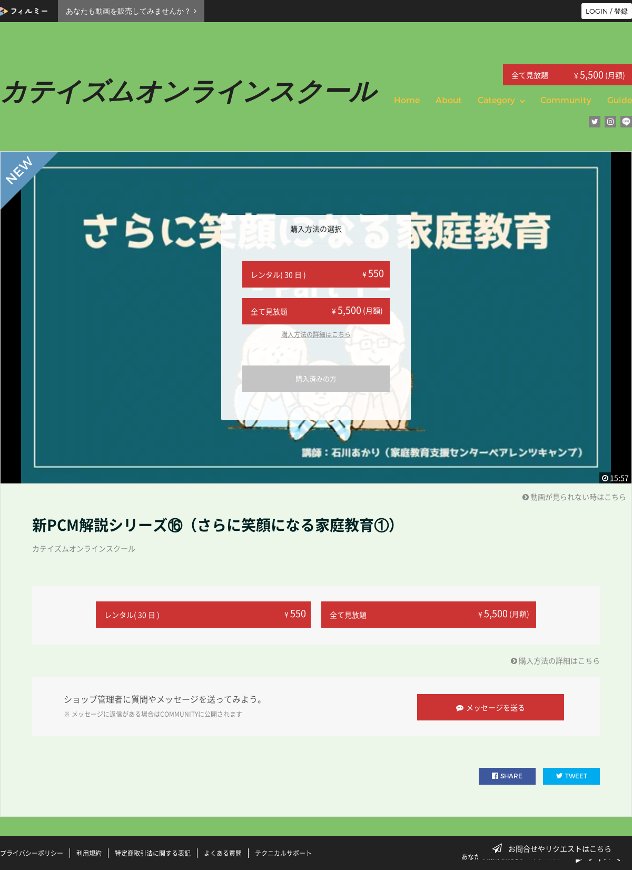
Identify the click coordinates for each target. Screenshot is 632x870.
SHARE (507, 773)
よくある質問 (223, 850)
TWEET (571, 773)
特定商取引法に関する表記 (153, 850)
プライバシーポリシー (31, 850)
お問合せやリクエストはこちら (555, 848)
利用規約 (89, 850)
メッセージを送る (492, 704)
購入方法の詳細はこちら (316, 334)
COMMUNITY (179, 712)
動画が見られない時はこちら (574, 496)
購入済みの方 (316, 378)
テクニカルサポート (283, 850)
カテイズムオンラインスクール (83, 548)
